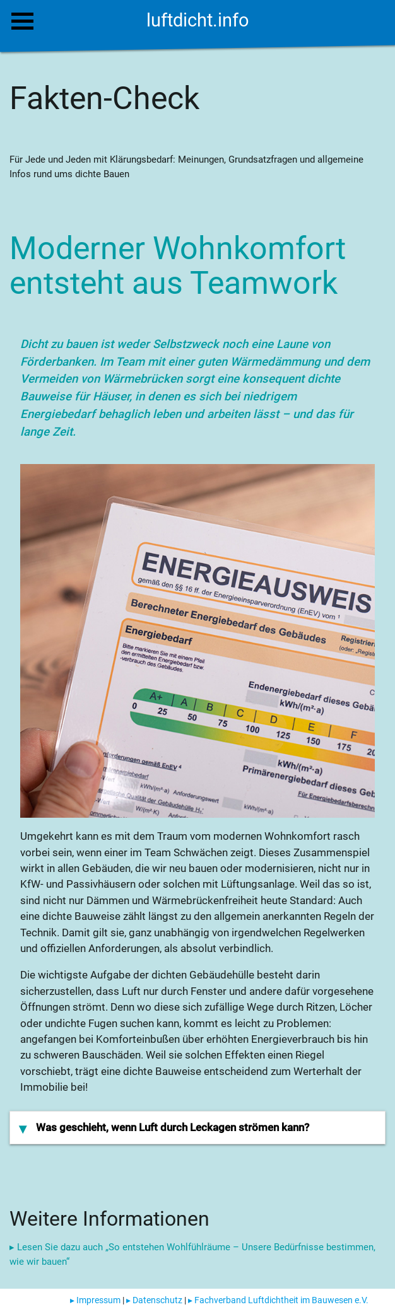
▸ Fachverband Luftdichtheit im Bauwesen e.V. (278, 1300)
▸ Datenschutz (154, 1300)
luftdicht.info (197, 20)
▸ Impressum (95, 1300)
